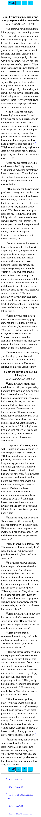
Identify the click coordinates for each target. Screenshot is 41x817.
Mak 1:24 (18, 779)
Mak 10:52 (20, 795)
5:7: (10, 779)
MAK (12, 3)
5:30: (11, 787)
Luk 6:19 (19, 787)
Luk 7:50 (29, 795)
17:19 (7, 798)
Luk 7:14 (19, 806)
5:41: (11, 806)
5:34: (11, 795)
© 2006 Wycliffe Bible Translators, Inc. (20, 814)
